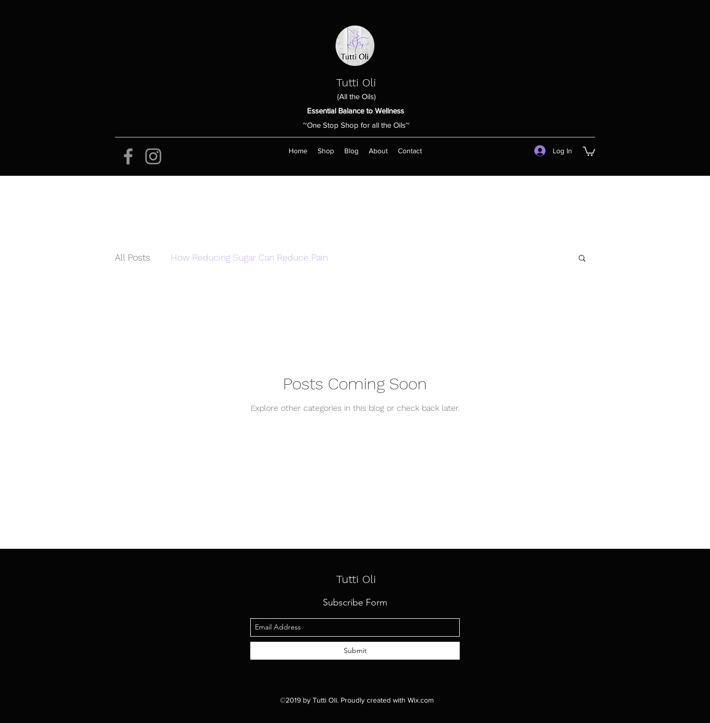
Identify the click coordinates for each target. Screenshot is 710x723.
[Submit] (355, 651)
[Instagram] (153, 156)
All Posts (132, 257)
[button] (589, 151)
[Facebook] (128, 156)
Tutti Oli (356, 82)
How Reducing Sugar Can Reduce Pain (249, 257)
